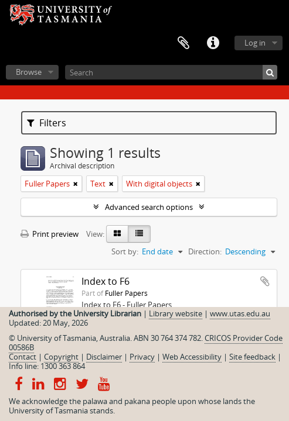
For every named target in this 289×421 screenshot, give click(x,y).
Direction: (205, 251)
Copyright (61, 356)
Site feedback (252, 356)
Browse (29, 72)
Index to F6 (105, 281)
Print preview (50, 234)
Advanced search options (149, 207)
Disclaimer (104, 356)
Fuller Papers (126, 293)
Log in (255, 42)
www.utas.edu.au (240, 313)
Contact (22, 356)
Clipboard (183, 43)
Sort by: (124, 251)
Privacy (142, 356)
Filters (46, 122)
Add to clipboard (265, 281)
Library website (175, 313)
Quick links (212, 43)
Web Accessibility (192, 356)
